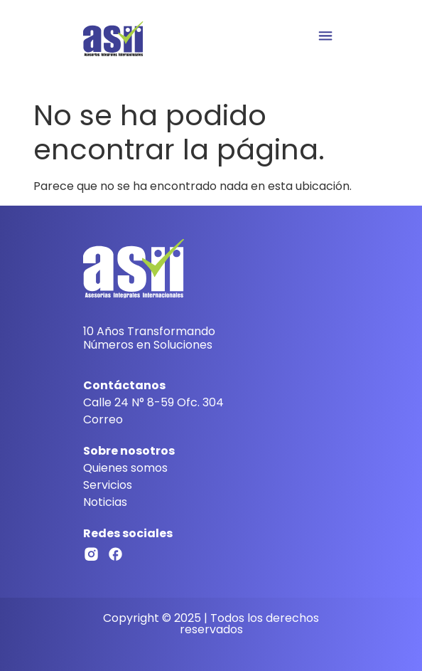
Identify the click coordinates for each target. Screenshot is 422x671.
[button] (325, 36)
